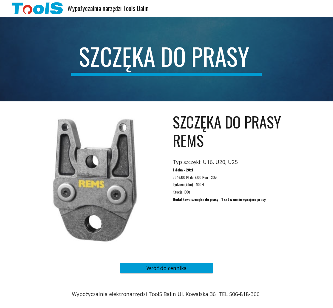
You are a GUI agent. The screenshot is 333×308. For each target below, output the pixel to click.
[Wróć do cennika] (166, 268)
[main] (166, 59)
